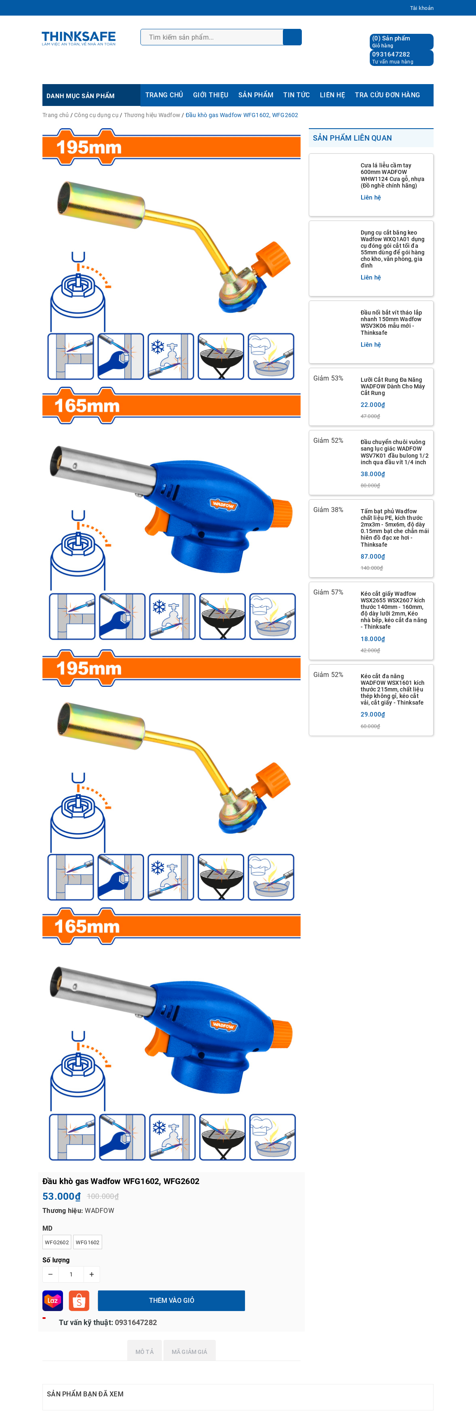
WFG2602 (57, 1242)
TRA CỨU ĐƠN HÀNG (387, 95)
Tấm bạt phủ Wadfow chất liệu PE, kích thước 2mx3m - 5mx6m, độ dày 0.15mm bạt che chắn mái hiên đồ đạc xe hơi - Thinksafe (395, 528)
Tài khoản (422, 8)
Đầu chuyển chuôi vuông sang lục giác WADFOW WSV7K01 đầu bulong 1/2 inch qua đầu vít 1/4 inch (395, 452)
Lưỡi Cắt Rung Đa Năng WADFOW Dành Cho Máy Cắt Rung (393, 386)
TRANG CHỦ (164, 95)
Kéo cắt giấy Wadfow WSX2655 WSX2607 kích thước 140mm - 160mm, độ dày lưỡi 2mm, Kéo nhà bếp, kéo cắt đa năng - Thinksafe (394, 610)
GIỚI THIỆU (211, 95)
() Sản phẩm (391, 42)
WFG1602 (88, 1242)
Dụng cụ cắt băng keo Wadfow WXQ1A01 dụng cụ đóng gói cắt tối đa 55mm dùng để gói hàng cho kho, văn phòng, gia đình (393, 249)
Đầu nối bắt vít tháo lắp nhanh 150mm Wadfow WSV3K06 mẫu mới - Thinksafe (391, 322)
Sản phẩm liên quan (352, 138)
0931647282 (391, 54)
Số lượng (56, 1260)
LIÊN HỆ (332, 95)
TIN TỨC (296, 95)
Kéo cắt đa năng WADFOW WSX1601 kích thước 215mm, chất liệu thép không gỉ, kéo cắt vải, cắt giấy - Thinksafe (393, 689)
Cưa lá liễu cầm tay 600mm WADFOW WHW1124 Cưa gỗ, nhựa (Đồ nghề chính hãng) (393, 175)
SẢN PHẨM (256, 95)
